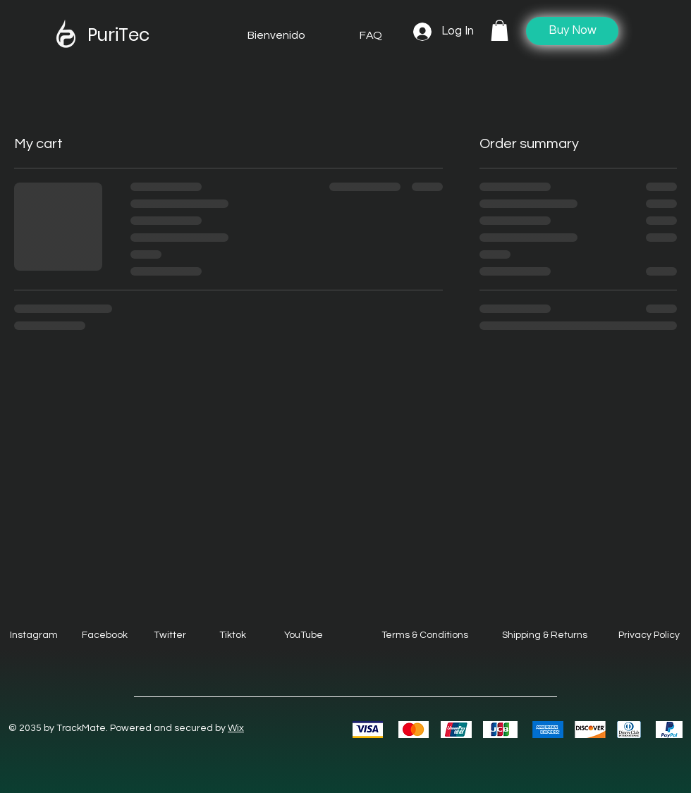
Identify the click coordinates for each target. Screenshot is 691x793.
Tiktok (232, 635)
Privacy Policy (649, 635)
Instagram (34, 635)
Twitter (170, 635)
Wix (236, 728)
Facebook (105, 635)
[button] (499, 30)
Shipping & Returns (544, 635)
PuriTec (118, 35)
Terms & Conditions (424, 635)
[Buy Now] (572, 31)
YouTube (303, 635)
